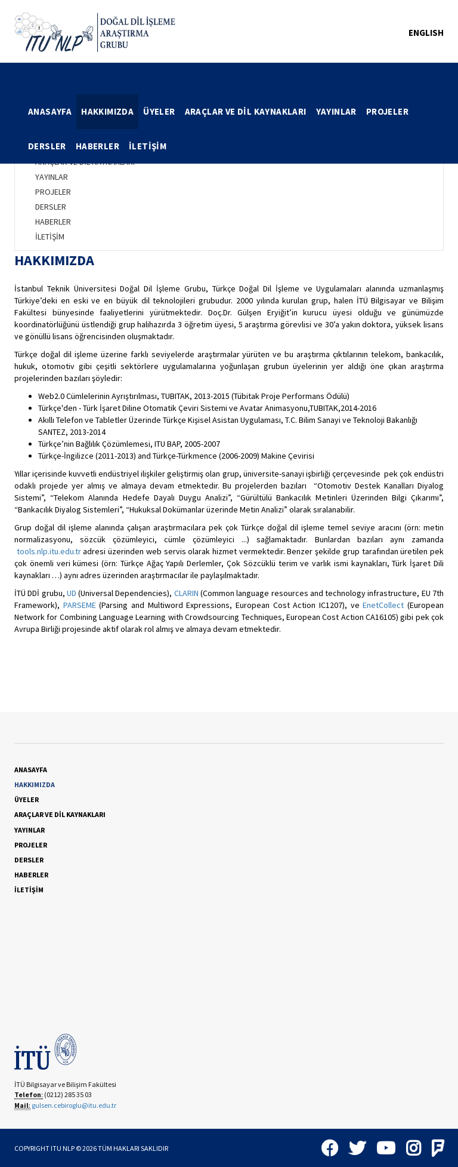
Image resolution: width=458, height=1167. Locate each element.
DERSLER (47, 146)
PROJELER (387, 111)
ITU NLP (63, 1148)
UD (71, 593)
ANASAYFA (50, 111)
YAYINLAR (336, 111)
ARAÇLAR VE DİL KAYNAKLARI (246, 111)
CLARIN (186, 593)
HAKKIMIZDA (107, 111)
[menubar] (233, 129)
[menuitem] (49, 111)
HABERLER (97, 146)
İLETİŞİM (147, 146)
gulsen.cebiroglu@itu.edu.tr (74, 1105)
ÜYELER (159, 111)
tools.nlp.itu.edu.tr (49, 551)
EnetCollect (383, 605)
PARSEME (79, 605)
